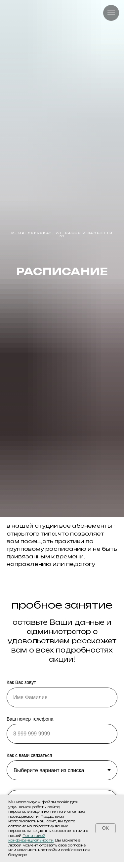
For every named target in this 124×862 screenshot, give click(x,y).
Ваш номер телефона (30, 719)
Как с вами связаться (29, 755)
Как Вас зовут (21, 682)
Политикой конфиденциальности (31, 838)
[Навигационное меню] (111, 13)
